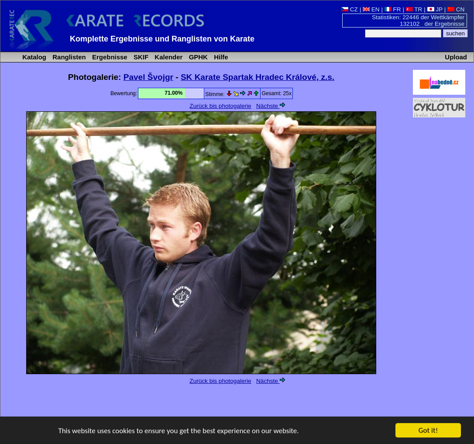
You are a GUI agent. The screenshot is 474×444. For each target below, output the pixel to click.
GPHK (197, 57)
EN (371, 9)
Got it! (428, 430)
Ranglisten (68, 57)
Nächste (270, 106)
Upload (456, 57)
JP (435, 9)
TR (414, 9)
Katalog (33, 57)
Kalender (167, 57)
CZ (349, 9)
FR (393, 9)
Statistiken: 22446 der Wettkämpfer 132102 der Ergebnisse (418, 20)
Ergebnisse (108, 57)
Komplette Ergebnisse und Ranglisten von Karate (162, 38)
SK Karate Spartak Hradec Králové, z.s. (257, 77)
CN (455, 9)
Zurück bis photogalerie (220, 106)
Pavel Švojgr (148, 77)
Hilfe (220, 57)
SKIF (140, 57)
